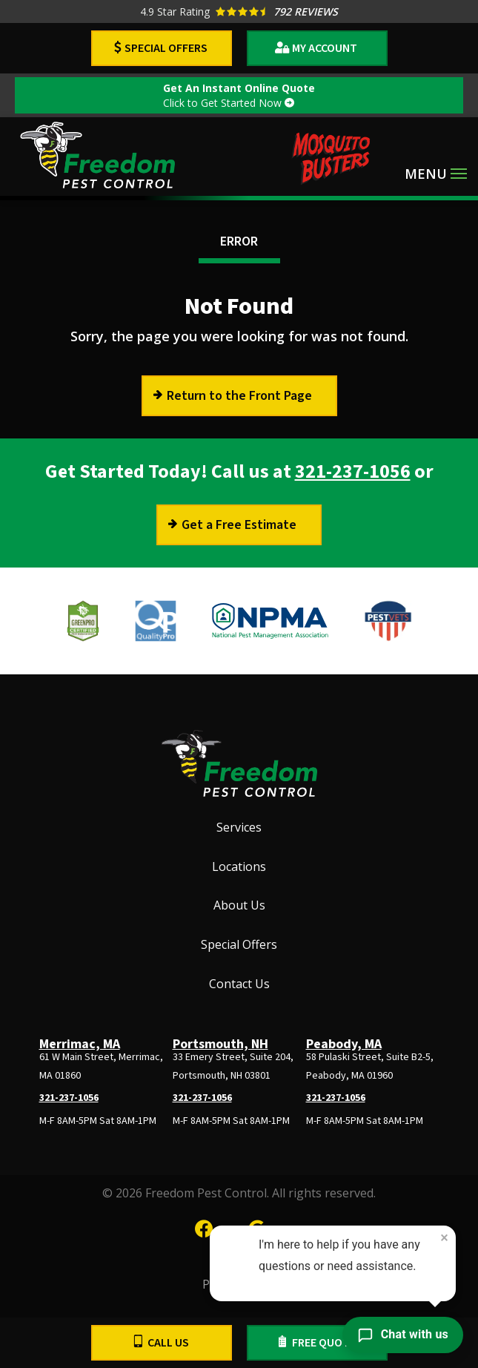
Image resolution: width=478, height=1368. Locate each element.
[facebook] (204, 1226)
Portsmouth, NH (220, 1044)
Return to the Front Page (239, 396)
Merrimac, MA (79, 1044)
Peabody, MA (344, 1044)
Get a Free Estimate (239, 525)
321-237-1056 (353, 471)
